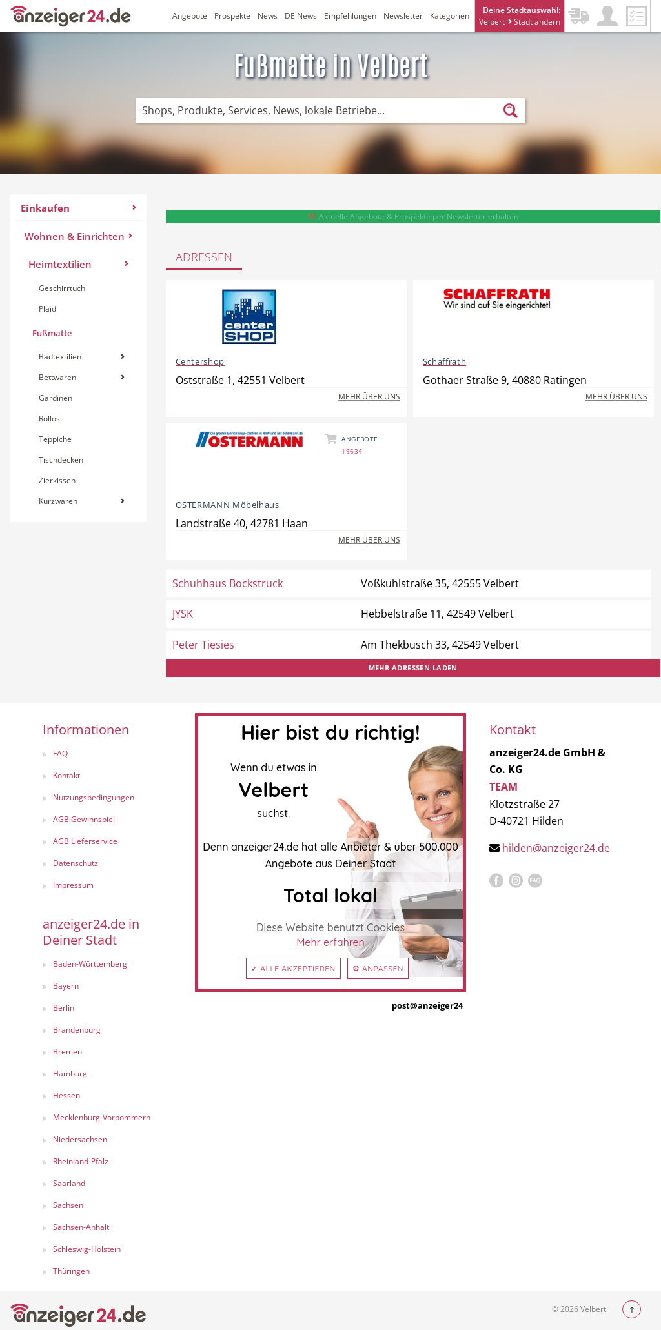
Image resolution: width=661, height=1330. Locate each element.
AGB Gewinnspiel (84, 819)
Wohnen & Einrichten (78, 236)
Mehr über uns (369, 396)
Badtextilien (82, 356)
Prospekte (232, 15)
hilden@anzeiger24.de (556, 848)
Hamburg (70, 1073)
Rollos (49, 418)
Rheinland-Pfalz (80, 1161)
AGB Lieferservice (85, 841)
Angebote (189, 15)
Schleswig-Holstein (87, 1249)
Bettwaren (82, 377)
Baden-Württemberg (90, 963)
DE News (301, 15)
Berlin (63, 1007)
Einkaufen (78, 207)
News (268, 15)
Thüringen (71, 1270)
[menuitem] (78, 358)
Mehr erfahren (330, 942)
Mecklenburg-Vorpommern (101, 1117)
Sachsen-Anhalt (81, 1227)
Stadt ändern (534, 21)
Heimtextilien (78, 263)
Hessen (66, 1095)
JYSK (182, 614)
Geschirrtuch (62, 288)
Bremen (67, 1051)
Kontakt (66, 775)
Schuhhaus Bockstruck (227, 583)
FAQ (60, 753)
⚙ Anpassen (377, 968)
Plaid (47, 308)
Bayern (66, 985)
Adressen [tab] (204, 257)
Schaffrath (444, 361)
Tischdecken (61, 459)
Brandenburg (77, 1029)
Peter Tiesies (203, 645)
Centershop (200, 361)
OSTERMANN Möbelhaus (228, 504)
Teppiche (55, 439)
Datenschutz (75, 863)
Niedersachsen (80, 1139)
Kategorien (449, 15)
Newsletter (403, 15)
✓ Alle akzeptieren (293, 968)
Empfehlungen (350, 15)
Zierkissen (57, 480)
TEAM (503, 787)
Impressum (73, 885)
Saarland (69, 1183)
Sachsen (68, 1205)
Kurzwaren (82, 501)
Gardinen (55, 397)
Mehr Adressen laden (413, 667)
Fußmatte (52, 333)
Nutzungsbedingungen (93, 797)
